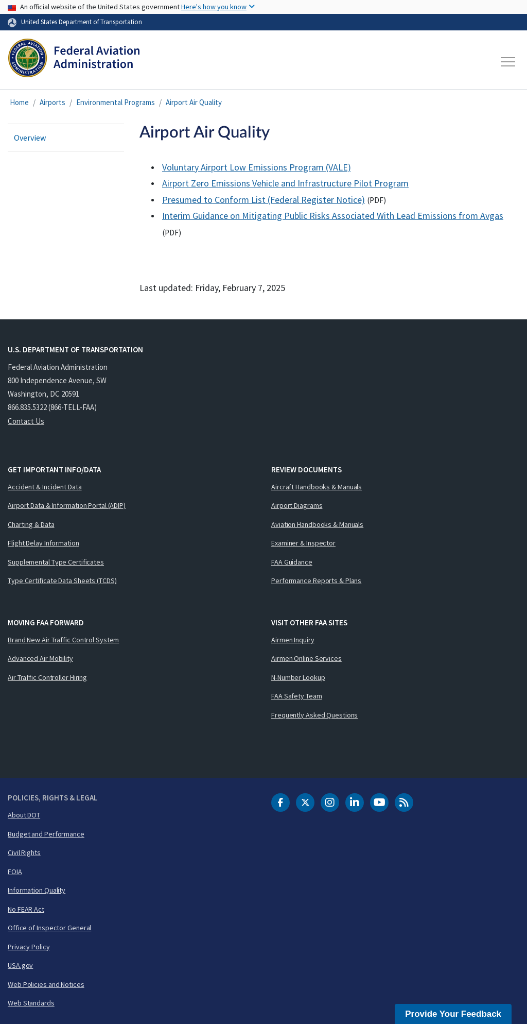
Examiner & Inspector (303, 543)
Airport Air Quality (194, 102)
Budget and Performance (46, 834)
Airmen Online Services (306, 658)
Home (19, 102)
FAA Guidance (291, 562)
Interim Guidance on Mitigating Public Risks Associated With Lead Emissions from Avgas (332, 215)
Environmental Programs (115, 102)
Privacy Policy (29, 946)
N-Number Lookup (298, 677)
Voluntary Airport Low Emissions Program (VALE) (256, 167)
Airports (52, 102)
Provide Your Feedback (453, 1014)
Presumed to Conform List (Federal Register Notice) (263, 200)
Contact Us (26, 421)
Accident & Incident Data (45, 486)
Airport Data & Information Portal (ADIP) (67, 505)
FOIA (15, 871)
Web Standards (31, 1003)
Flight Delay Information (43, 543)
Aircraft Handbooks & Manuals (316, 486)
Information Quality (36, 890)
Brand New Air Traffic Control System (63, 639)
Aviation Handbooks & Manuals (317, 524)
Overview (30, 137)
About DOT (24, 815)
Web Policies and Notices (46, 984)
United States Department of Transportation (81, 22)
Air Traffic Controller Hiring (47, 677)
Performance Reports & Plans (316, 580)
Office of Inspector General (49, 927)
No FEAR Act (26, 909)
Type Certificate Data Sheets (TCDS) (62, 580)
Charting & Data (31, 524)
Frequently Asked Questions (314, 715)
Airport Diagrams (296, 505)
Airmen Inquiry (292, 639)
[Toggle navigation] (508, 62)
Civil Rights (24, 852)
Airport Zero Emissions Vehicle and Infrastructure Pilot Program (285, 183)
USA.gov (20, 965)
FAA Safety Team (296, 696)
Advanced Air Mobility (40, 658)
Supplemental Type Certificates (56, 562)
